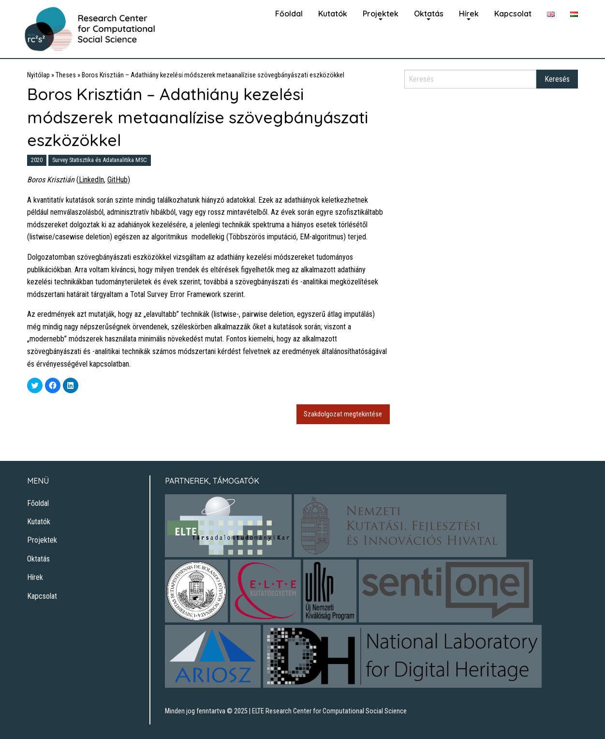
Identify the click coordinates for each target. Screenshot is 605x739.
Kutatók (332, 13)
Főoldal (289, 13)
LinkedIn (91, 179)
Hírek (469, 13)
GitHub (117, 179)
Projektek (380, 13)
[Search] (470, 79)
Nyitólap (38, 75)
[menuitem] (288, 12)
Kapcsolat (512, 13)
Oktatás (428, 13)
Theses (66, 75)
